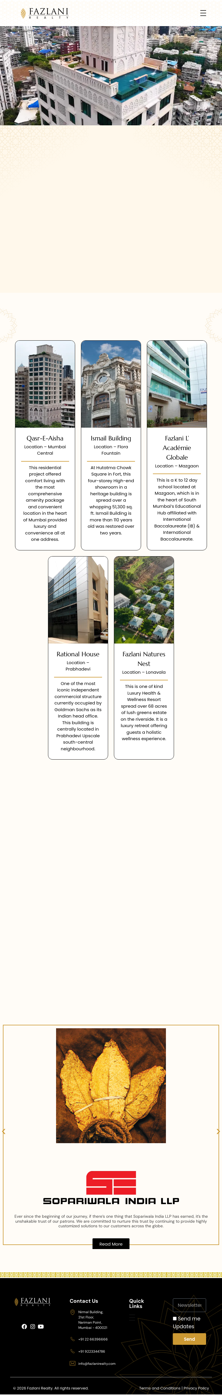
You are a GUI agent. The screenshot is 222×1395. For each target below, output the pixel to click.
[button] (3, 1131)
